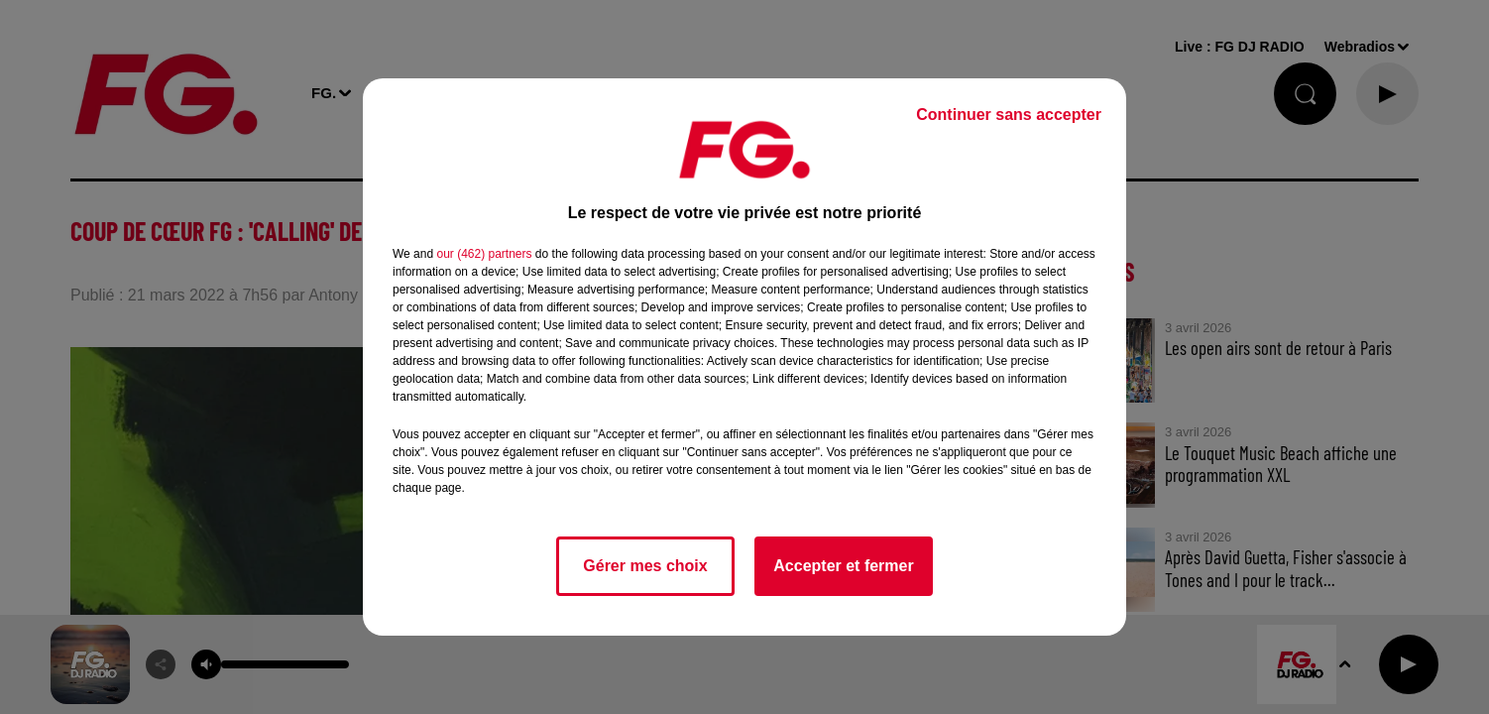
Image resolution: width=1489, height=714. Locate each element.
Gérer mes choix (645, 565)
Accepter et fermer (843, 565)
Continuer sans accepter (1008, 114)
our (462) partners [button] (483, 254)
